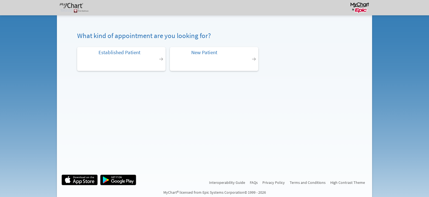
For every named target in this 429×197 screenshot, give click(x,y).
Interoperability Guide (227, 182)
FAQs (254, 182)
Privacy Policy (273, 182)
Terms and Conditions (308, 182)
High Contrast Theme (347, 182)
